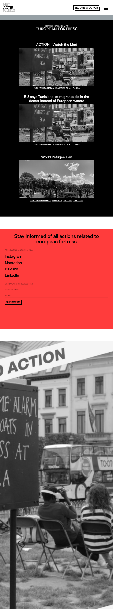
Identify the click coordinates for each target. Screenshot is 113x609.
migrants (57, 201)
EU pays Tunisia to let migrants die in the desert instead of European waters (56, 99)
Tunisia (76, 88)
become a (86, 7)
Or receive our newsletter (19, 284)
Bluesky (11, 269)
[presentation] (28, 313)
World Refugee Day (56, 157)
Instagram (13, 256)
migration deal (63, 88)
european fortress (43, 88)
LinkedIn (12, 275)
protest (68, 201)
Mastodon (13, 263)
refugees (78, 201)
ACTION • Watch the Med (56, 44)
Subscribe (13, 302)
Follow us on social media (19, 250)
